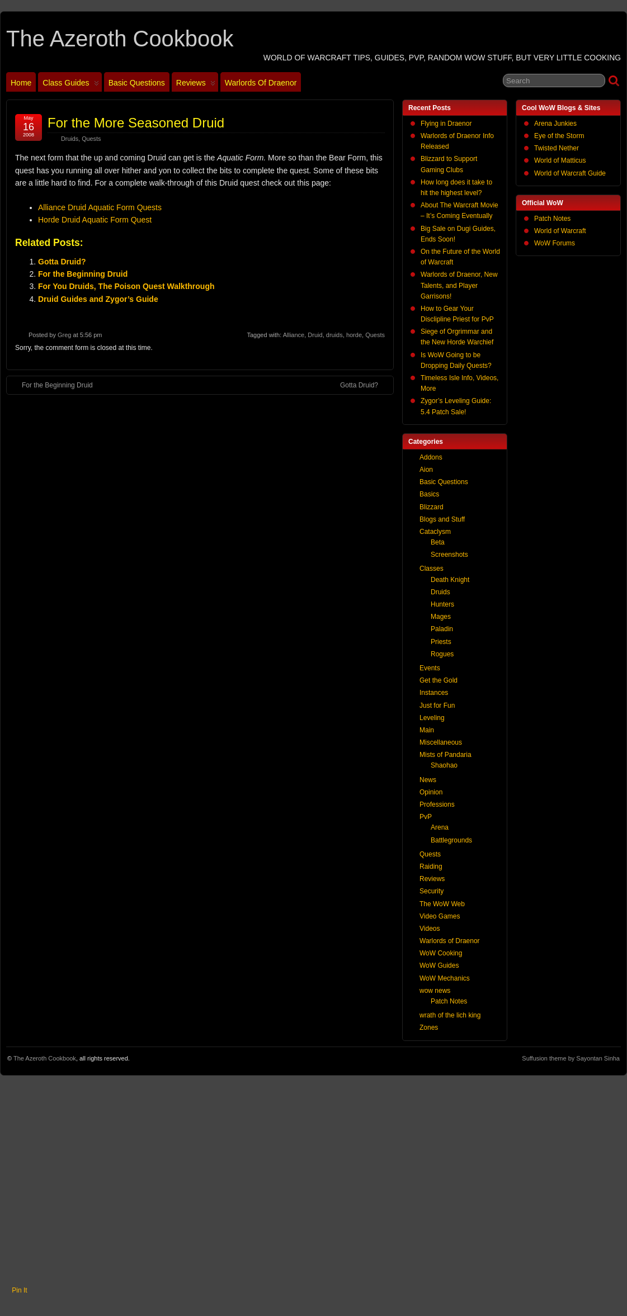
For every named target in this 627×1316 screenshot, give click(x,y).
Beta (438, 542)
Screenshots (449, 554)
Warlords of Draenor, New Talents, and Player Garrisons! (459, 285)
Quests (91, 138)
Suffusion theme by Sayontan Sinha (571, 1058)
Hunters (442, 604)
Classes (431, 568)
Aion (426, 470)
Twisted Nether (556, 148)
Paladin (442, 629)
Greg (64, 335)
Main (426, 730)
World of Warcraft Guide (570, 173)
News (427, 780)
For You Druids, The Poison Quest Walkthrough (126, 286)
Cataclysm (435, 532)
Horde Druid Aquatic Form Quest (95, 219)
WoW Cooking (440, 953)
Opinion (430, 792)
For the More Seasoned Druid (136, 122)
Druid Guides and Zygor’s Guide (98, 299)
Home (21, 82)
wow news (434, 991)
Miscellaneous (440, 742)
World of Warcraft (560, 231)
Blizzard (431, 507)
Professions (437, 804)
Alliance (294, 335)
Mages (441, 617)
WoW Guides (439, 965)
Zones (428, 1027)
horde (354, 335)
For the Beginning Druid (83, 273)
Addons (430, 457)
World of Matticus (560, 160)
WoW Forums (554, 243)
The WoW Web (442, 904)
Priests (441, 642)
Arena (440, 827)
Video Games (439, 916)
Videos (429, 928)
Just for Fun (437, 705)
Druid (315, 335)
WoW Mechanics (444, 978)
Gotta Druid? (62, 261)
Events (429, 668)
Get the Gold (438, 680)
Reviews (195, 85)
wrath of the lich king (449, 1015)
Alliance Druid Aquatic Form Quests (100, 207)
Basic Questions (137, 82)
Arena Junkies (555, 123)
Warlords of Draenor (261, 82)
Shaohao (444, 765)
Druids (69, 138)
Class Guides (70, 85)
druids (334, 335)
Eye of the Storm (559, 136)
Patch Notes (552, 219)
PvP (425, 817)
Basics (429, 494)
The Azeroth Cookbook (119, 38)
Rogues (442, 654)
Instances (433, 693)
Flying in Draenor (446, 123)
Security (431, 891)
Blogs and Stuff (442, 519)
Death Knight (450, 580)
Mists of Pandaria (445, 755)
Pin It (19, 1290)
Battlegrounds (451, 840)
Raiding (430, 866)
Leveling (432, 718)
